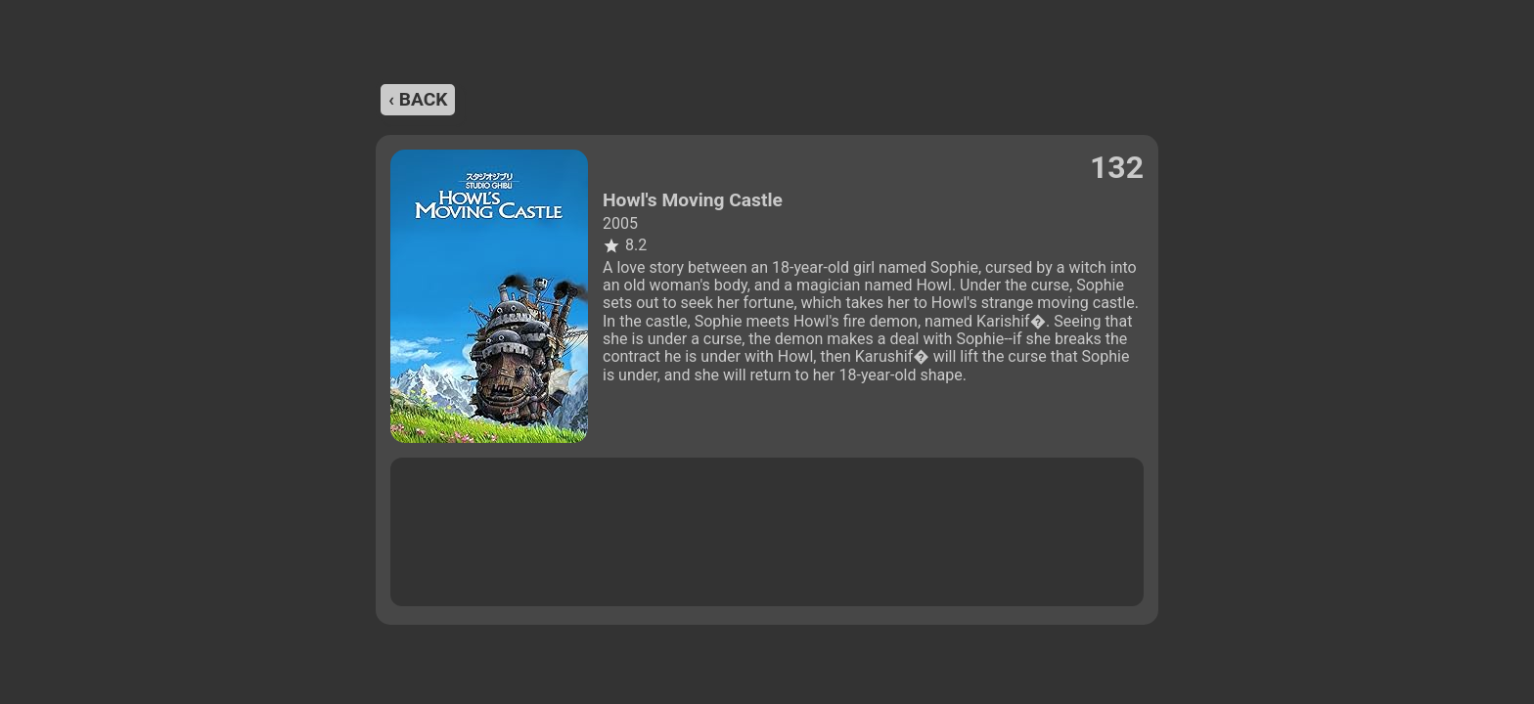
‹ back (417, 99)
